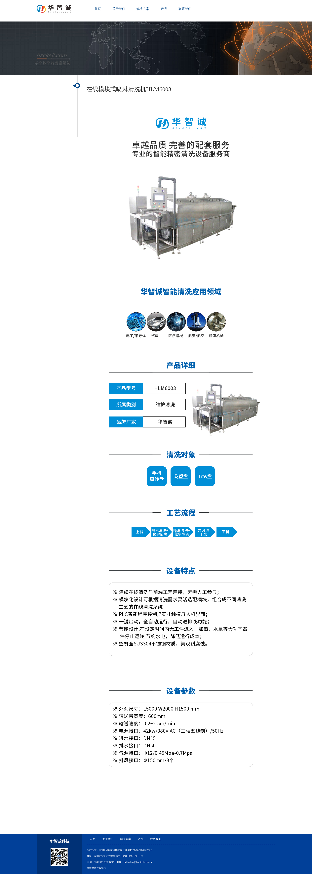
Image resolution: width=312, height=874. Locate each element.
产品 (164, 9)
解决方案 (142, 9)
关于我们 (118, 9)
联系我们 (184, 9)
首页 (98, 9)
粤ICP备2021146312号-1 (140, 850)
